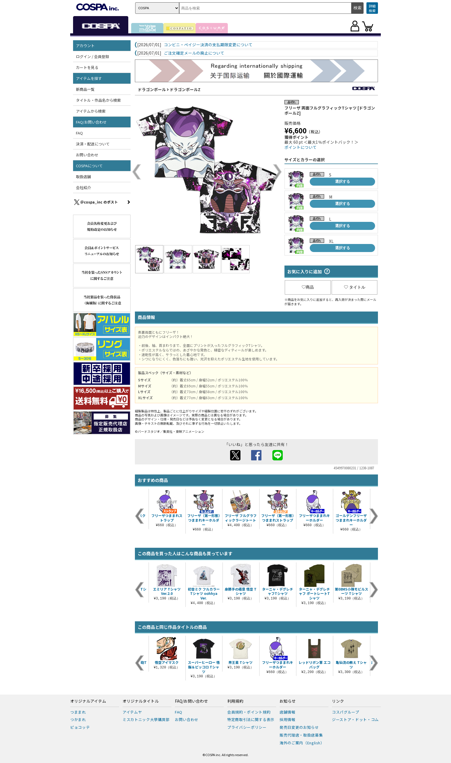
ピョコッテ (80, 727)
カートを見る (87, 67)
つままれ (78, 712)
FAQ (79, 133)
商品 (308, 287)
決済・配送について (93, 144)
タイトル (354, 287)
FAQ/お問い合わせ (91, 122)
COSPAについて (89, 165)
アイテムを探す (89, 78)
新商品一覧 (85, 89)
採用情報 (287, 719)
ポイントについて (300, 147)
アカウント (85, 45)
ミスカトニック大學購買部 (146, 719)
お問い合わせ (87, 154)
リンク (338, 701)
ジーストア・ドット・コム (355, 719)
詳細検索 (372, 8)
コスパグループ (345, 712)
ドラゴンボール (152, 89)
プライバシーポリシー (247, 727)
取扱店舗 (83, 176)
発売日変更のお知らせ (299, 727)
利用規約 (235, 701)
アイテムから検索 (91, 111)
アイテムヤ (132, 712)
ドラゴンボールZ (185, 89)
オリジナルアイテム (88, 701)
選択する (342, 181)
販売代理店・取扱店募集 (301, 735)
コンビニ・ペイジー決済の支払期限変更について (208, 44)
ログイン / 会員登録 (92, 56)
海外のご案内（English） (302, 742)
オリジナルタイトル (141, 701)
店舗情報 (287, 712)
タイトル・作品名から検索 (98, 100)
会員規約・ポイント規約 (248, 712)
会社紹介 (83, 187)
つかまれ (78, 719)
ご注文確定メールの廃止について (194, 53)
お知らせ (288, 701)
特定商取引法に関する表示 (250, 719)
